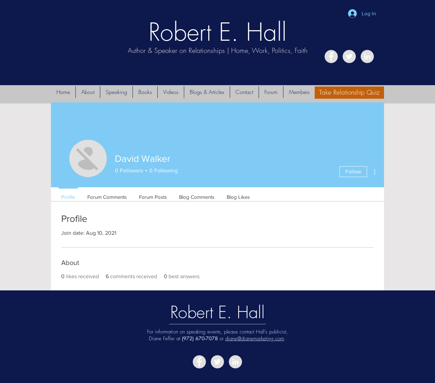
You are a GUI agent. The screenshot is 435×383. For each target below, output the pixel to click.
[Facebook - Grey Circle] (331, 56)
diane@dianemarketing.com (254, 338)
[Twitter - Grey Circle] (349, 56)
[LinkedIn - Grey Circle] (367, 56)
